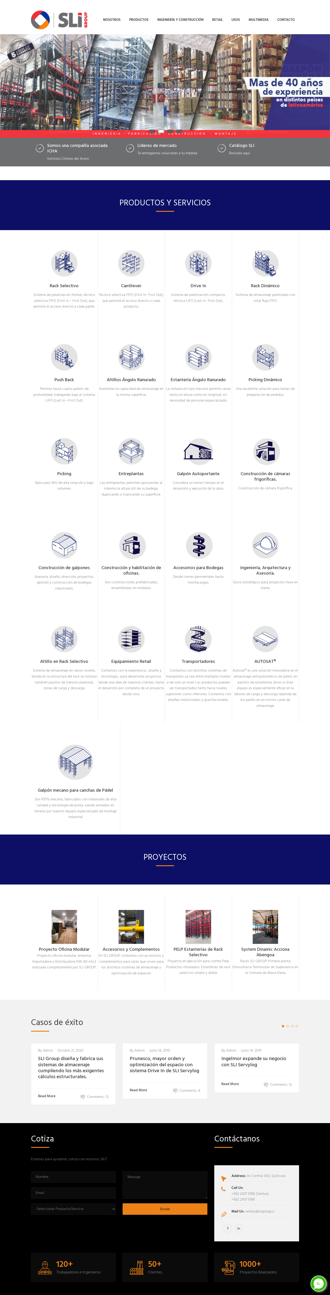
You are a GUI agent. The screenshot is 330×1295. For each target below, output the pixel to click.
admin (48, 1045)
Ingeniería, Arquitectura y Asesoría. (265, 565)
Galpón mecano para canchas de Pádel (75, 785)
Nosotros (112, 17)
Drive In (198, 280)
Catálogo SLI (241, 140)
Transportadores (198, 656)
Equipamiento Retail (131, 656)
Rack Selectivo (64, 280)
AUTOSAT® (265, 656)
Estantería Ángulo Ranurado (198, 374)
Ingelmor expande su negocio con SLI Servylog (253, 1057)
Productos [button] (138, 17)
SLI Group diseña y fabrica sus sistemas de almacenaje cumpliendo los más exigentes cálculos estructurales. (71, 1063)
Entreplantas (131, 468)
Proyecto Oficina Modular (64, 944)
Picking (64, 468)
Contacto (286, 17)
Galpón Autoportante (198, 468)
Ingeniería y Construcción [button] (180, 17)
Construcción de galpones (64, 562)
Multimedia (259, 17)
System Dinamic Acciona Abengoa (265, 947)
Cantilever (131, 280)
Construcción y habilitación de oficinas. (131, 565)
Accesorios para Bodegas (198, 562)
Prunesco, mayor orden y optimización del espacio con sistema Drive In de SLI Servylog (164, 1060)
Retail (217, 17)
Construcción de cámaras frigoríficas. (265, 471)
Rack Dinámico (265, 280)
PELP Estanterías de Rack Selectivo (198, 947)
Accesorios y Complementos (131, 944)
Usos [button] (235, 17)
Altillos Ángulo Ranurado (131, 374)
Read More (48, 1091)
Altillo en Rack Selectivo (64, 656)
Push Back (64, 374)
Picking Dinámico (265, 374)
